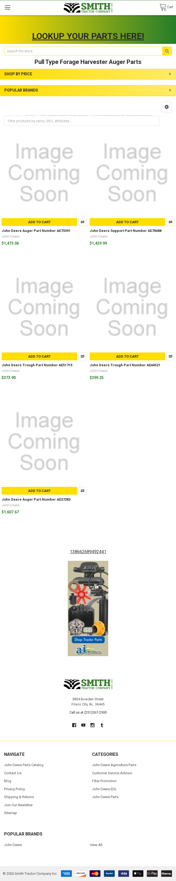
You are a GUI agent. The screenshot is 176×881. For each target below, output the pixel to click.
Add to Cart (39, 222)
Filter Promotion (104, 781)
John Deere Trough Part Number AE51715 (37, 365)
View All (96, 845)
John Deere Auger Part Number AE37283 (36, 499)
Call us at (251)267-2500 (88, 712)
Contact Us (12, 773)
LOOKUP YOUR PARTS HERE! (88, 36)
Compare (82, 222)
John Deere (13, 845)
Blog (7, 781)
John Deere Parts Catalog (23, 765)
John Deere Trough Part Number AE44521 (125, 365)
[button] (167, 107)
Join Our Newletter (18, 805)
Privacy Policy (14, 789)
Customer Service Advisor (112, 773)
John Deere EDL (104, 789)
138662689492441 (88, 551)
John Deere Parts (105, 797)
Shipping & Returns (19, 797)
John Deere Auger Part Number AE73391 (36, 231)
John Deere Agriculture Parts (114, 765)
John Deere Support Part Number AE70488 (125, 231)
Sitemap (10, 813)
